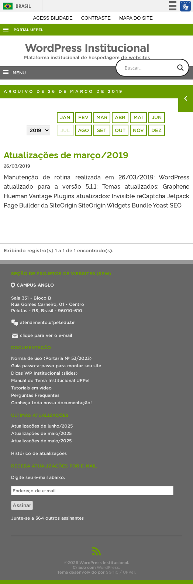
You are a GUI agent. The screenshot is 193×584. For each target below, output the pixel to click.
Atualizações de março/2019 (66, 154)
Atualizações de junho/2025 (42, 425)
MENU (14, 72)
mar (101, 117)
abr (120, 117)
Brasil (15, 6)
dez (156, 130)
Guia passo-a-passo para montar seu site (56, 365)
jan (65, 117)
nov (138, 130)
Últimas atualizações (40, 415)
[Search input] (159, 68)
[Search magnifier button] (180, 68)
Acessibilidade (53, 18)
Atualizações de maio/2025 (41, 433)
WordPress (108, 567)
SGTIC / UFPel (120, 572)
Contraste (96, 18)
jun (157, 117)
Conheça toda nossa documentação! (51, 402)
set (101, 130)
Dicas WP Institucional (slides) (44, 373)
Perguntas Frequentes (35, 395)
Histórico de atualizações (39, 453)
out (120, 130)
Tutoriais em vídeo (31, 387)
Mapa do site (136, 18)
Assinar (22, 505)
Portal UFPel (28, 30)
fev (83, 117)
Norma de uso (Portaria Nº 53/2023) (51, 358)
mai (138, 117)
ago (83, 130)
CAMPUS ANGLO (32, 285)
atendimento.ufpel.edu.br (43, 322)
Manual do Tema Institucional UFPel (50, 380)
